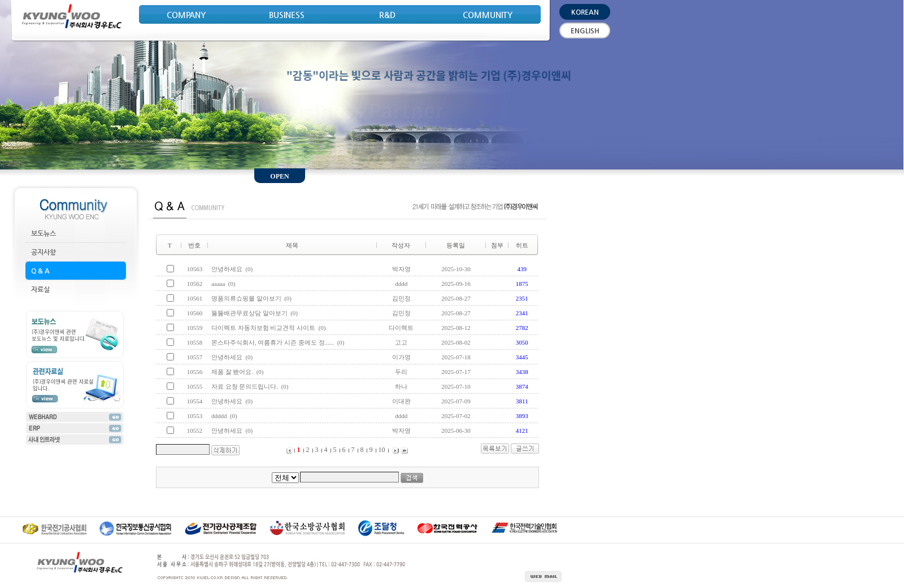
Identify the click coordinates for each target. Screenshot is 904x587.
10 (381, 450)
